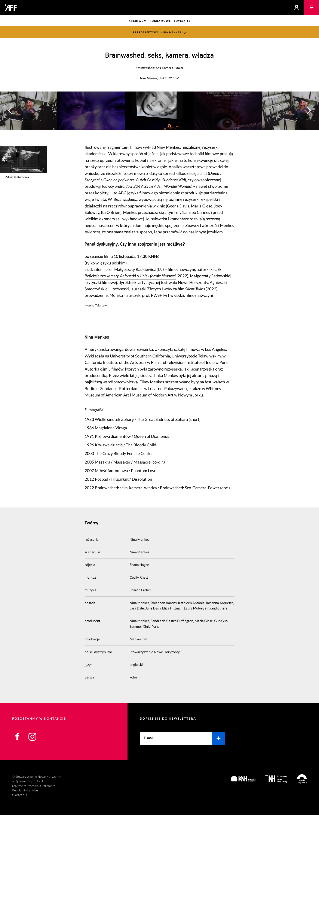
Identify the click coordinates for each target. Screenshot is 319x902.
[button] (309, 154)
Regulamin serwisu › (26, 877)
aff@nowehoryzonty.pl (27, 868)
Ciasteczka (19, 882)
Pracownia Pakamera (41, 873)
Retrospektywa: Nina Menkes (157, 32)
